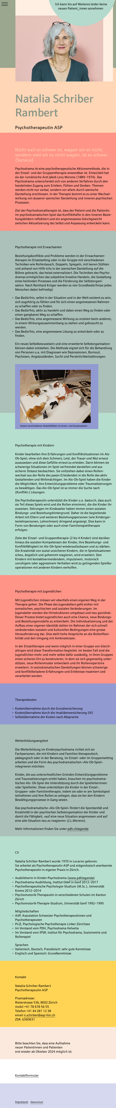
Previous (37, 399)
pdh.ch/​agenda (78, 828)
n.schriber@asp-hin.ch (39, 1015)
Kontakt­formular (27, 1075)
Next (73, 399)
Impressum (21, 1101)
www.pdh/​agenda (81, 878)
